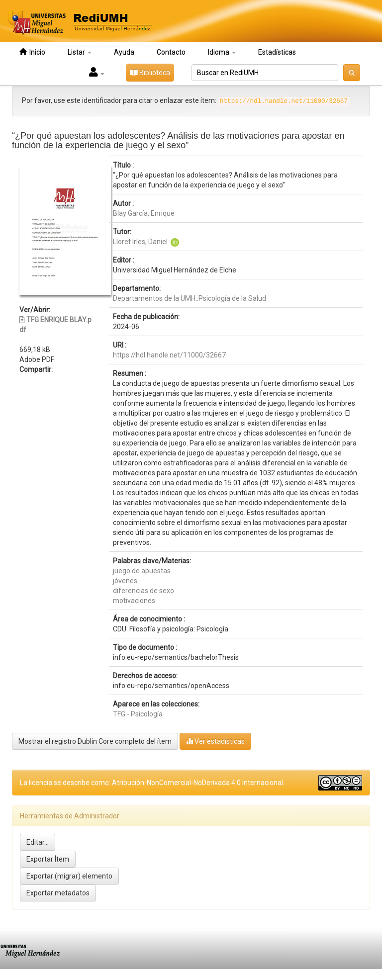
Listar (80, 52)
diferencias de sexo (143, 591)
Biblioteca (150, 73)
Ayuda (124, 52)
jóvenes (125, 581)
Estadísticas (277, 52)
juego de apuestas (142, 571)
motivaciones (134, 601)
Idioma (222, 52)
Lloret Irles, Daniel (140, 242)
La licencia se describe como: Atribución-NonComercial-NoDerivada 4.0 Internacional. (152, 783)
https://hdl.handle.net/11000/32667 (169, 355)
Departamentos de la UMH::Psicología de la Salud (189, 298)
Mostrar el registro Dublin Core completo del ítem (95, 741)
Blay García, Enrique (144, 213)
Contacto (171, 52)
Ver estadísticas (215, 741)
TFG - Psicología (138, 714)
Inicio (32, 52)
